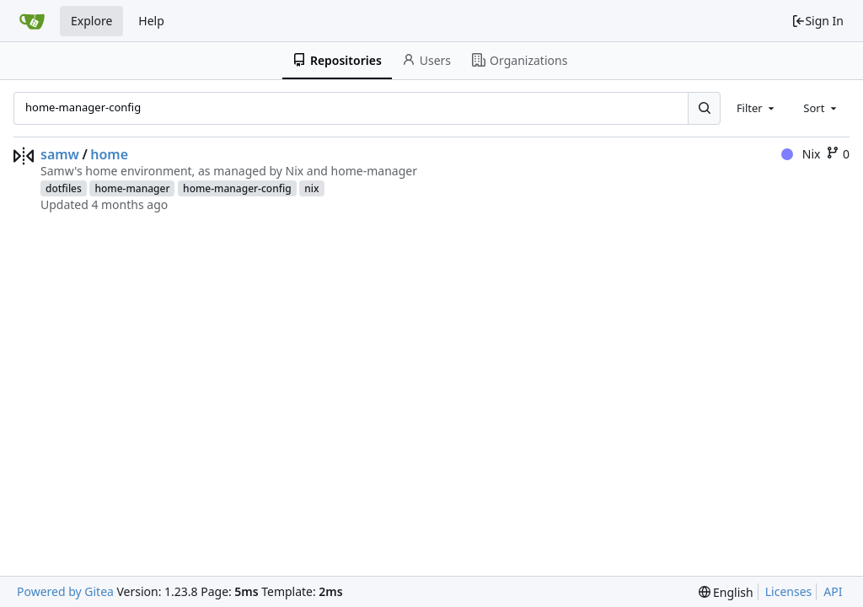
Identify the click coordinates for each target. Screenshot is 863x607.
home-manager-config (237, 188)
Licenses (788, 591)
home (109, 154)
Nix (800, 154)
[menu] (726, 592)
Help (151, 21)
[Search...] (704, 108)
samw (59, 154)
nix (311, 188)
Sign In (817, 21)
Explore (91, 21)
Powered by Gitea (65, 591)
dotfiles (64, 188)
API (832, 591)
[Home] (32, 21)
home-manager (131, 188)
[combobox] (756, 108)
